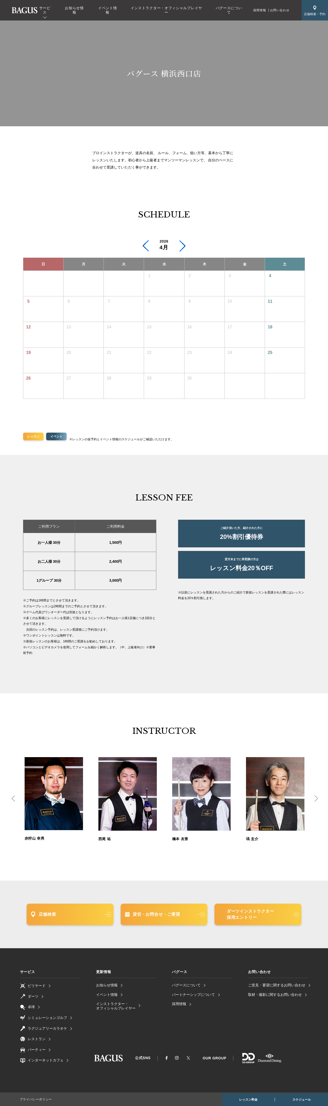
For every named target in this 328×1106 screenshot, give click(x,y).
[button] (182, 246)
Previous (11, 799)
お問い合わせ (280, 10)
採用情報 (259, 10)
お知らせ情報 (74, 10)
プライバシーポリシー (36, 1099)
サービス (44, 10)
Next (316, 799)
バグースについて (229, 10)
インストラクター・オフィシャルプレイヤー (166, 10)
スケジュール (301, 1099)
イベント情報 (107, 10)
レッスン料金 (248, 1099)
